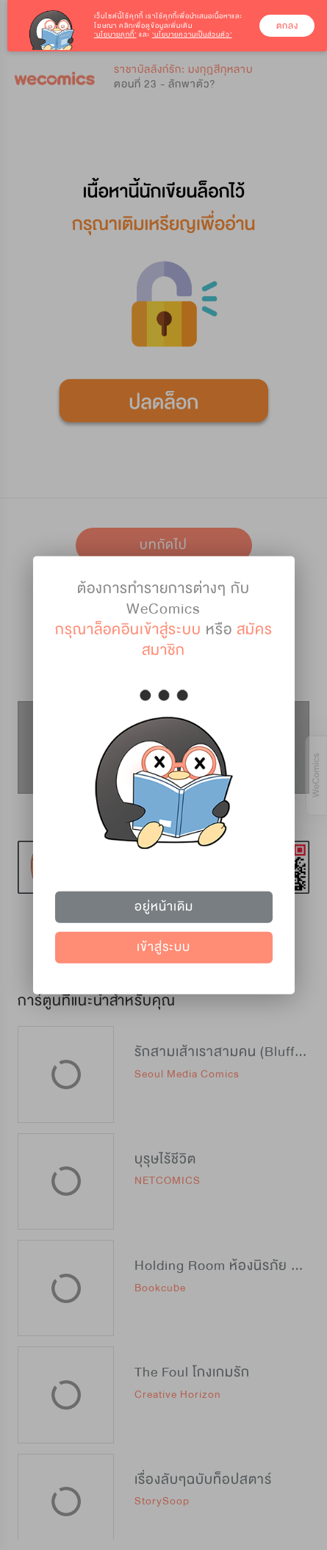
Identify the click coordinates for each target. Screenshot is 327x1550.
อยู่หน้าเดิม (163, 906)
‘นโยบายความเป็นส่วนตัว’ (192, 34)
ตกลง (287, 26)
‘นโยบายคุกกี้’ (115, 34)
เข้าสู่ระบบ (163, 947)
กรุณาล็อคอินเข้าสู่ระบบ (128, 629)
